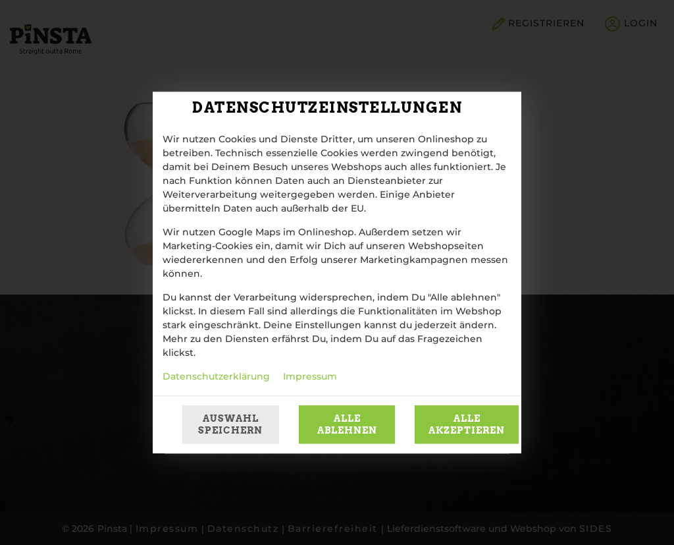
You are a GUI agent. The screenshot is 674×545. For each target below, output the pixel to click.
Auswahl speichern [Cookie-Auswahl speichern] (230, 424)
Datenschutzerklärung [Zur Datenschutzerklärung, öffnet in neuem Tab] (216, 377)
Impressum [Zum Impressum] (310, 377)
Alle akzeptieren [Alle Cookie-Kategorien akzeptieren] (466, 424)
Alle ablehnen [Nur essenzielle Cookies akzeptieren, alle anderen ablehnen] (347, 424)
